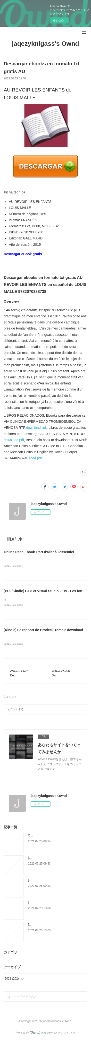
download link (36, 427)
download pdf (14, 440)
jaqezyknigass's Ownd (45, 43)
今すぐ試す (59, 20)
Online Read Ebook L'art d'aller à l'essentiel (39, 552)
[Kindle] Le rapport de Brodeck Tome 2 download (43, 630)
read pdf (35, 458)
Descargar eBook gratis (23, 254)
